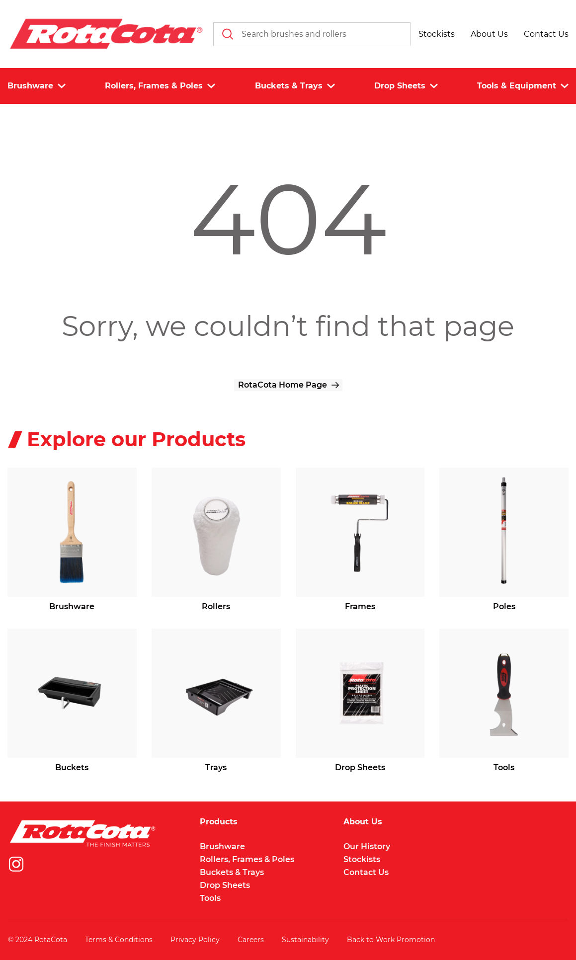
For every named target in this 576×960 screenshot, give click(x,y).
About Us (362, 821)
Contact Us (366, 872)
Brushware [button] (36, 86)
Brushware (222, 846)
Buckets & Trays (232, 872)
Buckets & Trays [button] (295, 86)
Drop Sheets (225, 885)
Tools (210, 898)
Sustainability (305, 939)
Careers (251, 939)
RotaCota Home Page (282, 385)
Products (219, 821)
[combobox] (312, 34)
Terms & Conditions (119, 939)
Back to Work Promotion (391, 939)
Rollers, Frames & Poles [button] (160, 86)
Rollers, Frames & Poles (247, 859)
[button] (436, 34)
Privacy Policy (195, 939)
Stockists (361, 859)
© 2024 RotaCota (37, 939)
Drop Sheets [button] (406, 86)
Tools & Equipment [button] (523, 86)
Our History (366, 846)
